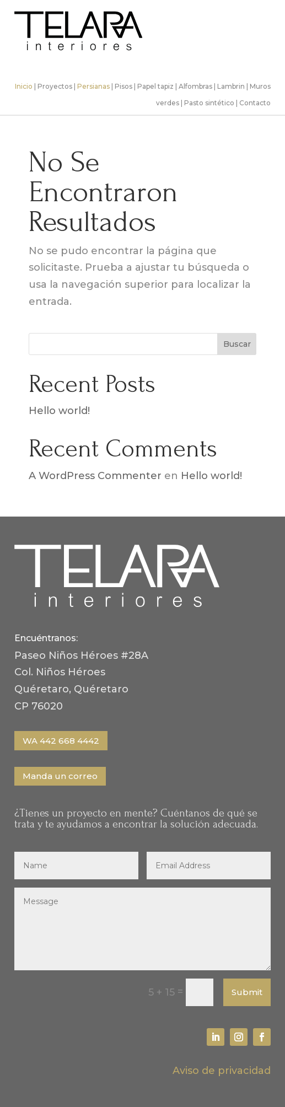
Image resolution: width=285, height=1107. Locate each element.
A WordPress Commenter (95, 476)
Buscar (237, 344)
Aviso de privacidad (222, 1071)
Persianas (93, 86)
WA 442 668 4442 (61, 740)
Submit (247, 992)
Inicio (24, 86)
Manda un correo (60, 776)
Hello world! (59, 411)
